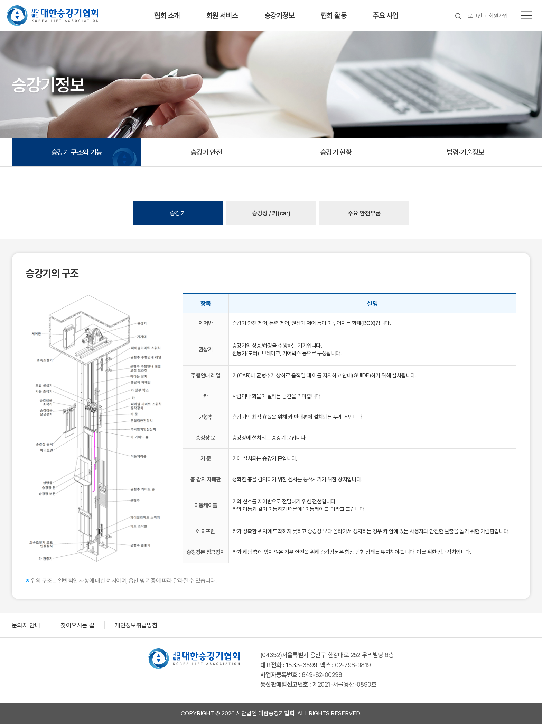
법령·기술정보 (465, 152)
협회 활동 (333, 15)
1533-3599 (301, 665)
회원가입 (498, 15)
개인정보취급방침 (136, 625)
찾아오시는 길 (77, 625)
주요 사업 (385, 15)
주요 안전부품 (364, 213)
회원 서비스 (222, 15)
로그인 (475, 15)
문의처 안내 (26, 625)
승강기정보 (279, 15)
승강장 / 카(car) (271, 213)
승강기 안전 (206, 152)
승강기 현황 (336, 152)
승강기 (178, 213)
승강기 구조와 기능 (76, 152)
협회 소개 (167, 15)
